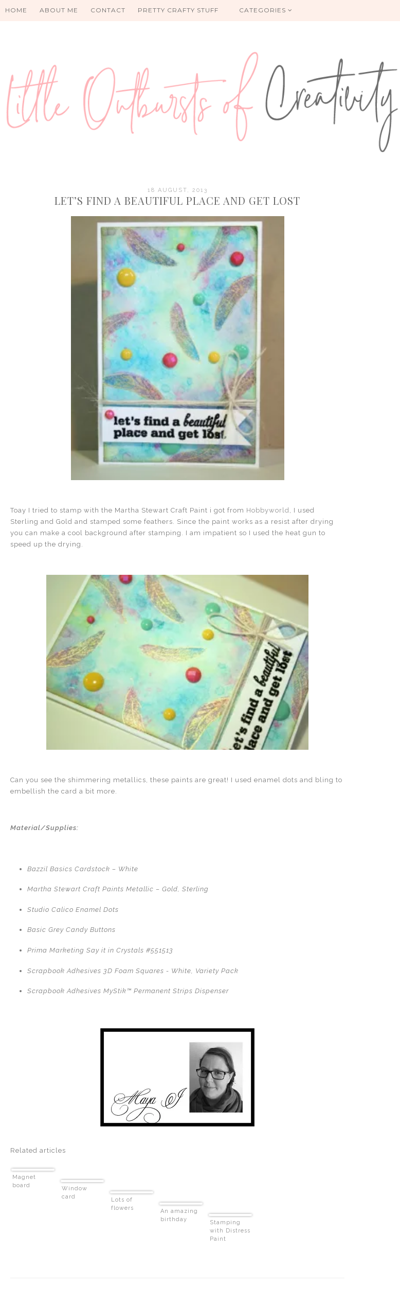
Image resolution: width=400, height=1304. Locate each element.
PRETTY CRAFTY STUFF (178, 10)
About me (59, 10)
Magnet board (24, 1181)
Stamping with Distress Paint (230, 1230)
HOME (16, 10)
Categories (266, 10)
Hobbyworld (267, 510)
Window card (74, 1192)
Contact (107, 10)
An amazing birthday (179, 1215)
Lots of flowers (122, 1203)
